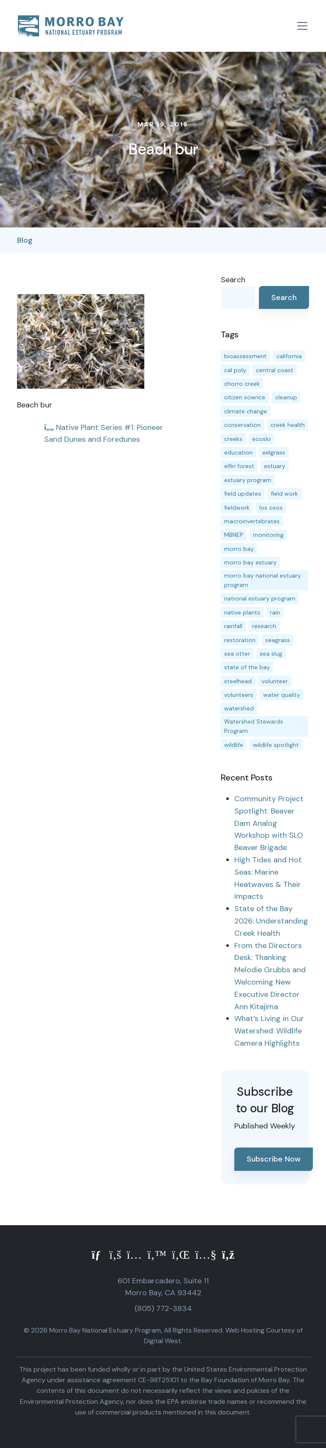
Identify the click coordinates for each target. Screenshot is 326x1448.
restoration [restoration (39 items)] (240, 640)
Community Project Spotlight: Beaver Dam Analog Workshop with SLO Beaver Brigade (269, 823)
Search (233, 280)
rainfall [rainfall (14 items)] (233, 626)
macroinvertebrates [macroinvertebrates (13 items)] (252, 521)
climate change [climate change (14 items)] (245, 411)
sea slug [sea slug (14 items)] (271, 653)
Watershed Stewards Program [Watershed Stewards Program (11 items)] (253, 726)
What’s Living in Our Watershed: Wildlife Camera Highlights (269, 1030)
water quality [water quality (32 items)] (281, 695)
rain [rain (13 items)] (275, 612)
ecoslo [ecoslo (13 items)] (261, 439)
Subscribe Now (274, 1159)
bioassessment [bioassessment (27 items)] (245, 356)
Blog (25, 240)
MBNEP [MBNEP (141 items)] (233, 535)
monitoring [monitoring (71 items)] (268, 535)
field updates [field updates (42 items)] (242, 493)
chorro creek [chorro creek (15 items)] (242, 383)
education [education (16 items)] (238, 452)
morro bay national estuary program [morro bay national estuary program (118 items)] (262, 580)
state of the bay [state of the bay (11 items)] (247, 667)
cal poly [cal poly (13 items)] (235, 370)
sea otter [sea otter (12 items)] (237, 653)
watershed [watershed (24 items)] (239, 708)
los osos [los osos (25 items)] (271, 507)
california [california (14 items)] (289, 356)
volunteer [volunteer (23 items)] (274, 681)
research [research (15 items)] (264, 626)
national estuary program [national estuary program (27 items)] (259, 598)
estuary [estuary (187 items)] (274, 466)
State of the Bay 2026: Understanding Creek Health (271, 921)
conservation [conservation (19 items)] (242, 425)
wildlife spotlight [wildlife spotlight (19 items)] (276, 745)
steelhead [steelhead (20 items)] (238, 681)
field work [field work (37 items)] (284, 493)
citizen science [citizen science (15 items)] (244, 397)
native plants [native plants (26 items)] (242, 612)
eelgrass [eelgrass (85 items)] (273, 452)
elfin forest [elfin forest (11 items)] (239, 466)
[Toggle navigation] (302, 25)
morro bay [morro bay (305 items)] (239, 549)
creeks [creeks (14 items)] (233, 439)
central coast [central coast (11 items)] (274, 370)
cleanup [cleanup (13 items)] (286, 397)
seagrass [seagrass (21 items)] (277, 640)
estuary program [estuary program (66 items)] (247, 480)
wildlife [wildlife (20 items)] (233, 745)
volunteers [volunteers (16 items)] (238, 695)
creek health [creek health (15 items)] (287, 425)
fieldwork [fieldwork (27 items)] (237, 507)
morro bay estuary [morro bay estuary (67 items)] (250, 562)
